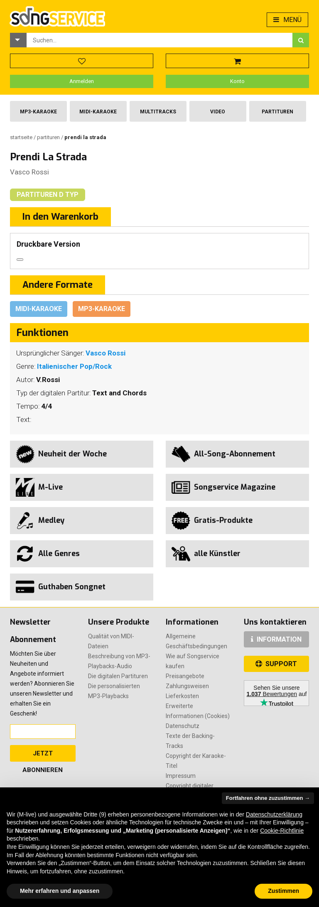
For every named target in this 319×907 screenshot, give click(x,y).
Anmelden (81, 81)
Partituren (277, 112)
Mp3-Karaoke (38, 112)
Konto (237, 81)
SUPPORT (276, 664)
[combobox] (159, 40)
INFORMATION (276, 639)
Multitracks (158, 112)
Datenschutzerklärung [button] (274, 814)
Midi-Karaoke (98, 112)
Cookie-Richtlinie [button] (282, 830)
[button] (18, 40)
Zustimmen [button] (283, 890)
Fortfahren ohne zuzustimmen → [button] (268, 798)
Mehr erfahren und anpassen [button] (59, 890)
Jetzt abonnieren (42, 756)
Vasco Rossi (29, 172)
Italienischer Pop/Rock (74, 366)
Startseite (22, 137)
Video (217, 112)
